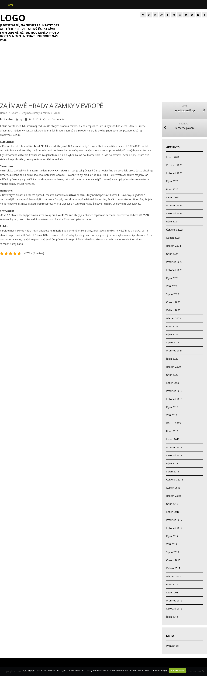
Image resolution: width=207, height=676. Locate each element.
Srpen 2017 (172, 552)
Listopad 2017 (174, 528)
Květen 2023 (173, 310)
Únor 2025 (172, 189)
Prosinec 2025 (174, 165)
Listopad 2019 (174, 399)
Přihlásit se (172, 645)
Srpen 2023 (172, 294)
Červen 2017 (173, 560)
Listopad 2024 (174, 213)
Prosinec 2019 (174, 390)
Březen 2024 (173, 245)
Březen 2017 (173, 576)
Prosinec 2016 (174, 600)
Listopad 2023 (174, 270)
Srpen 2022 (172, 342)
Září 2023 (171, 286)
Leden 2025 (173, 197)
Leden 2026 (173, 157)
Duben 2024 (173, 237)
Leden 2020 (173, 382)
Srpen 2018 (172, 471)
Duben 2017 (173, 568)
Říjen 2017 (172, 536)
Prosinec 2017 (174, 519)
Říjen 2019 (172, 407)
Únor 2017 (172, 584)
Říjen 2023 (172, 278)
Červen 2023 (173, 302)
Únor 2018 (172, 503)
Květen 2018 (173, 487)
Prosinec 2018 (174, 447)
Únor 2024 (172, 253)
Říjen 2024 (172, 221)
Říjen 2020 (172, 358)
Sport (15, 113)
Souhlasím (177, 670)
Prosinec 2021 (174, 350)
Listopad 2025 (174, 173)
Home (9, 4)
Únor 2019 (172, 431)
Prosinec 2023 (174, 261)
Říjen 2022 (172, 334)
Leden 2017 (173, 592)
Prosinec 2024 (174, 205)
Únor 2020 (172, 374)
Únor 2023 (172, 326)
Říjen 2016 (172, 616)
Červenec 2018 (174, 479)
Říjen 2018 (172, 463)
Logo (12, 18)
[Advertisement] (103, 73)
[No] (202, 670)
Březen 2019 (173, 423)
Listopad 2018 (174, 455)
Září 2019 (171, 415)
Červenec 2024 (174, 229)
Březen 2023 (173, 318)
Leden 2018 (173, 511)
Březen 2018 (173, 495)
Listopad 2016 (174, 608)
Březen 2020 (173, 366)
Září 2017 (171, 544)
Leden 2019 (173, 439)
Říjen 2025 (172, 181)
